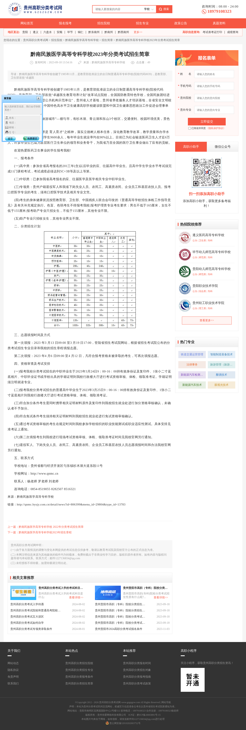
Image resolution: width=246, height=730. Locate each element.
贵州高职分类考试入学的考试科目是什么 (61, 587)
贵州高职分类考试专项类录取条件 (31, 628)
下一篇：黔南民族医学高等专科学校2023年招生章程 (40, 532)
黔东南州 (94, 32)
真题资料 (219, 23)
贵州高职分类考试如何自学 (27, 622)
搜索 (166, 9)
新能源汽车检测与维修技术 (193, 374)
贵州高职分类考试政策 (137, 683)
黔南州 (108, 32)
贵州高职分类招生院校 (79, 663)
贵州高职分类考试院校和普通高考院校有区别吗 (35, 610)
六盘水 (47, 32)
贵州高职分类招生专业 (79, 669)
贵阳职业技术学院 (205, 285)
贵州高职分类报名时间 (137, 663)
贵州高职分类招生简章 (79, 683)
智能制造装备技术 (221, 354)
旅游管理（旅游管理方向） (222, 364)
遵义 (35, 32)
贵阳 (25, 32)
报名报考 (65, 23)
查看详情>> (76, 597)
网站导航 (166, 702)
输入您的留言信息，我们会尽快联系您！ (23, 110)
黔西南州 (123, 32)
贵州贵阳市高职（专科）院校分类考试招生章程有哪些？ (120, 616)
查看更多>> (207, 320)
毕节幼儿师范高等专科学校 (211, 252)
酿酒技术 (221, 374)
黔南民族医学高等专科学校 (82, 40)
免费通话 (32, 138)
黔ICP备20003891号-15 (149, 714)
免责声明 (13, 676)
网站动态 (13, 663)
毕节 (70, 32)
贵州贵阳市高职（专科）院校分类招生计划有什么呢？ (120, 610)
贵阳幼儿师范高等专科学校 (211, 269)
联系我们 (13, 683)
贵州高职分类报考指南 (137, 676)
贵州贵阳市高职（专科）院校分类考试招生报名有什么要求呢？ (120, 622)
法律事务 (192, 364)
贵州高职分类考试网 (35, 40)
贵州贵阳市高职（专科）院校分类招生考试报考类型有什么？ (120, 604)
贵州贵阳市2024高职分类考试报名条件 (118, 628)
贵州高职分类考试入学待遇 (27, 604)
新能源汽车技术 (192, 384)
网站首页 (26, 23)
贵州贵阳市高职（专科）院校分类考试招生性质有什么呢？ (146, 587)
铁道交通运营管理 (192, 354)
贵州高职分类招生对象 (137, 669)
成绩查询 (232, 32)
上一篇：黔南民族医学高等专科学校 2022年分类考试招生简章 (46, 526)
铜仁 (80, 32)
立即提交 (206, 121)
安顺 (59, 32)
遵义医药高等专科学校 (208, 235)
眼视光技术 (221, 384)
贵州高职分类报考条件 (79, 676)
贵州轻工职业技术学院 (208, 303)
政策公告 (180, 23)
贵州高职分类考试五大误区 (27, 616)
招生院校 (103, 23)
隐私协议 (13, 669)
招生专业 (142, 23)
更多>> (138, 32)
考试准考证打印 (212, 32)
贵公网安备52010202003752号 (125, 723)
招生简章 (107, 40)
